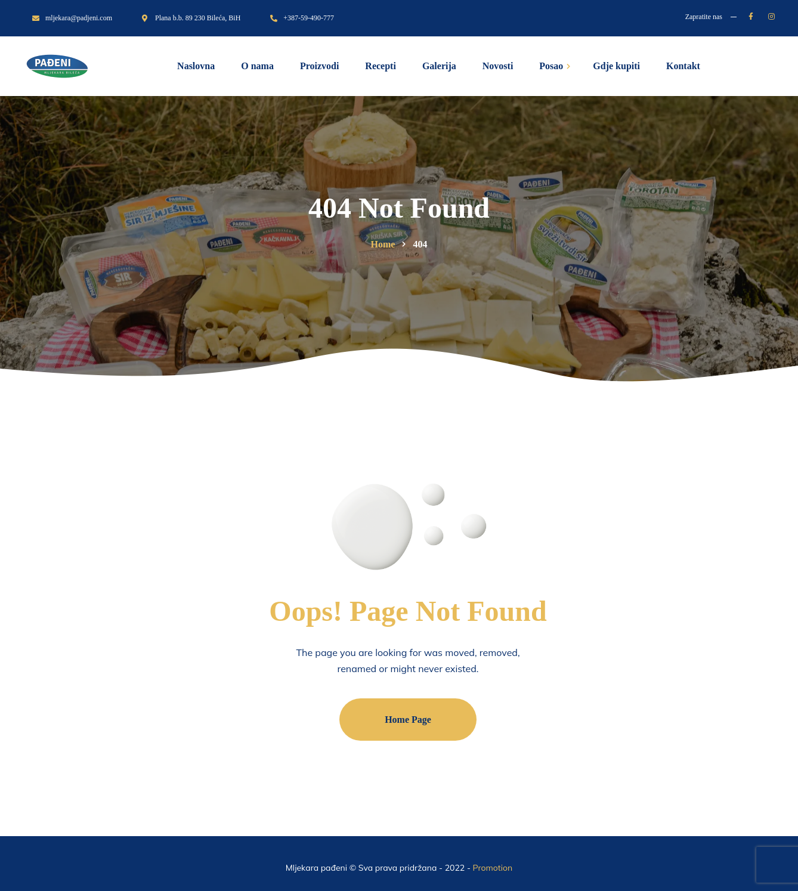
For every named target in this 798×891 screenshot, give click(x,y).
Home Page (408, 719)
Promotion (493, 867)
